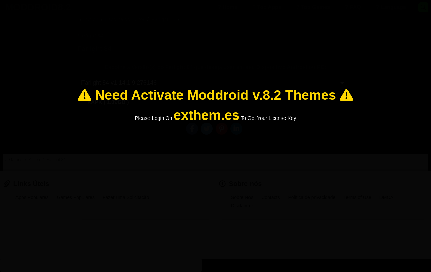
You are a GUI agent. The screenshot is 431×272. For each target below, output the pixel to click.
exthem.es (207, 115)
